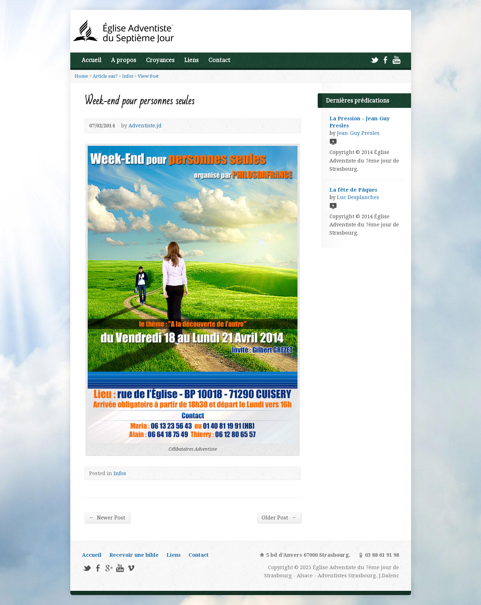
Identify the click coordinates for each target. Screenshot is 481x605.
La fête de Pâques (353, 190)
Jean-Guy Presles (358, 133)
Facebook (385, 60)
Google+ (109, 568)
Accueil (91, 60)
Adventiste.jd (145, 125)
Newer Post (107, 517)
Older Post (279, 517)
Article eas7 (105, 76)
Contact (219, 60)
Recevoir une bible (134, 555)
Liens (191, 60)
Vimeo (131, 568)
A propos (123, 60)
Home (81, 76)
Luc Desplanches (358, 197)
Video (333, 141)
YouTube (396, 60)
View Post (148, 76)
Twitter (374, 60)
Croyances (160, 60)
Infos (127, 76)
